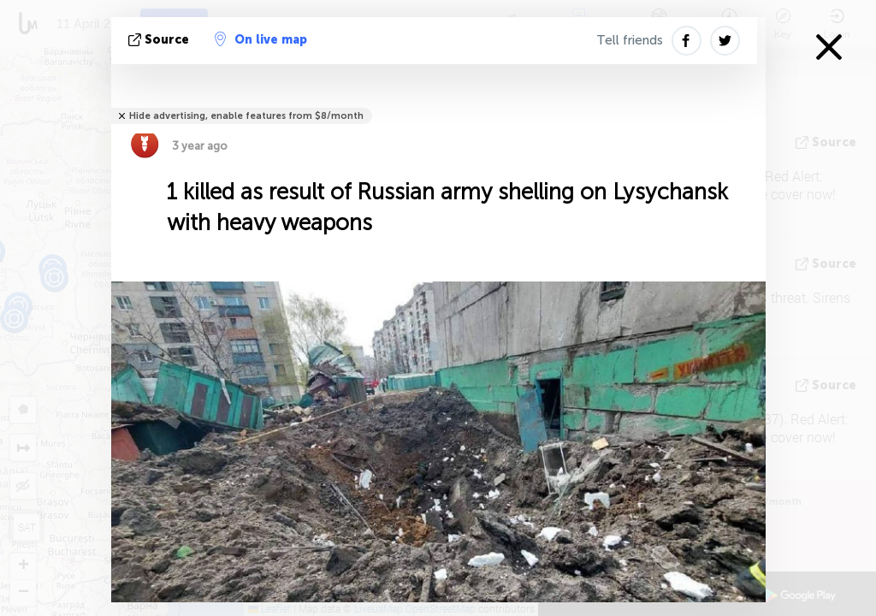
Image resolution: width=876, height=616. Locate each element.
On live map (261, 39)
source (160, 40)
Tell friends (629, 40)
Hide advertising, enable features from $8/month (246, 115)
